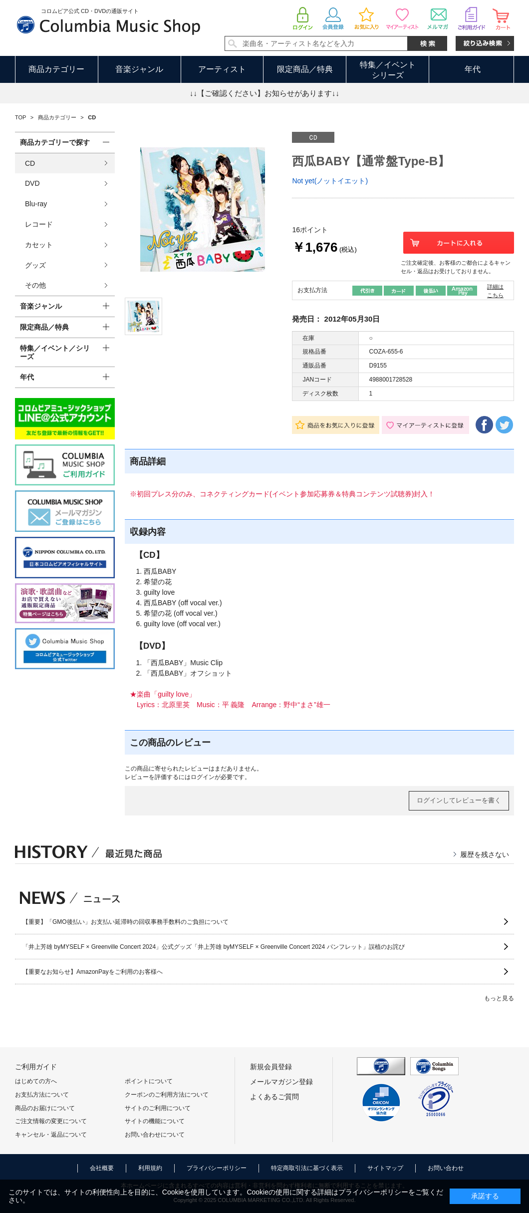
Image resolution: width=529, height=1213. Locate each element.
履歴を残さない (484, 854)
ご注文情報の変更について (51, 1121)
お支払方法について (42, 1094)
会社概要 (102, 1168)
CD (30, 163)
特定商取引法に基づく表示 (307, 1168)
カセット (39, 245)
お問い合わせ (446, 1168)
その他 (35, 285)
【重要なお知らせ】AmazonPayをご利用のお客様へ (92, 971)
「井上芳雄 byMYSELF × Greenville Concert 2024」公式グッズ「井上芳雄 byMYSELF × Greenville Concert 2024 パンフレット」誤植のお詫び (213, 946)
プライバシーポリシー (217, 1168)
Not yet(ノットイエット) (330, 181)
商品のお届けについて (45, 1108)
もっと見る (499, 998)
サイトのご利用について (158, 1108)
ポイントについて (149, 1081)
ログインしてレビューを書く (459, 800)
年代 (473, 69)
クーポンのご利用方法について (167, 1094)
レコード (39, 224)
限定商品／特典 (305, 69)
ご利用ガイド (36, 1067)
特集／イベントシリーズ (388, 69)
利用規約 (150, 1168)
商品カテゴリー (56, 69)
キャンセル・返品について (51, 1134)
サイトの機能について (155, 1121)
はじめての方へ (36, 1081)
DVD (32, 183)
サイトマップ (385, 1168)
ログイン (203, 777)
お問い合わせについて (155, 1134)
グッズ (35, 265)
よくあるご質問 (274, 1097)
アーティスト (222, 69)
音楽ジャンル (139, 69)
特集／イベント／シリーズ (55, 352)
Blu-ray (36, 204)
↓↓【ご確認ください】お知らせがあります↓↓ (264, 93)
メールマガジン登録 (281, 1082)
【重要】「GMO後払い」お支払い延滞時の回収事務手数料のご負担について (125, 921)
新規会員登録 (271, 1067)
